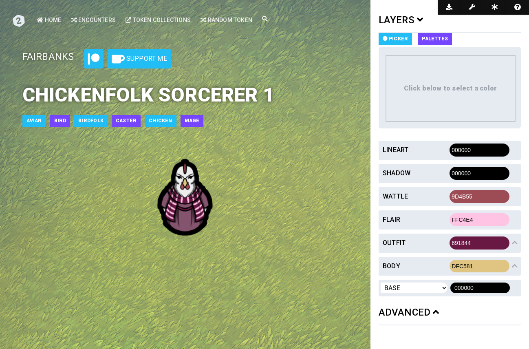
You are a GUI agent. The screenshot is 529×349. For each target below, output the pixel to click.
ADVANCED (409, 312)
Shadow (396, 173)
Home (49, 20)
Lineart (395, 150)
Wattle (395, 196)
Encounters (93, 20)
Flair (391, 219)
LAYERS (401, 20)
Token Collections (158, 20)
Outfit (394, 243)
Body (391, 266)
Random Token (226, 20)
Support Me (139, 59)
